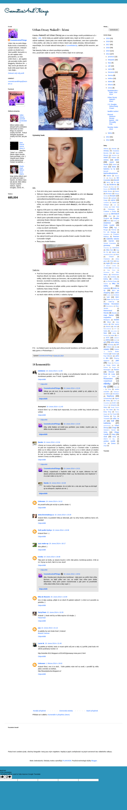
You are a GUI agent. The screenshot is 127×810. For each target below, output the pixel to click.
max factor (109, 315)
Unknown (41, 501)
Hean (117, 254)
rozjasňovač (108, 381)
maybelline (107, 317)
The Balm (109, 409)
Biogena (106, 187)
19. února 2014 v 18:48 (52, 557)
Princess (116, 363)
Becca (111, 178)
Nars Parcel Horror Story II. (22, 145)
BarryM (106, 171)
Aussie (106, 164)
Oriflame (109, 347)
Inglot (108, 263)
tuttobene (41, 371)
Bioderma (112, 184)
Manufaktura (109, 306)
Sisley (108, 400)
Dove (108, 221)
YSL (105, 443)
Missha (108, 326)
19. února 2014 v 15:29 (63, 515)
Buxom (106, 198)
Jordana (106, 268)
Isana (115, 263)
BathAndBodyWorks (111, 173)
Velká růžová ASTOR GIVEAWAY (23, 119)
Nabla (105, 331)
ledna (110, 133)
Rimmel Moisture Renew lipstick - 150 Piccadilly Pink (113, 119)
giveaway (107, 245)
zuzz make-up (43, 543)
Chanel (111, 256)
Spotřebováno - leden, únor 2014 (113, 92)
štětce (105, 407)
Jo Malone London (110, 265)
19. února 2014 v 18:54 (72, 574)
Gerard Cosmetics (110, 243)
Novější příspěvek (39, 711)
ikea (117, 261)
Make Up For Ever (113, 299)
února (110, 88)
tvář (112, 421)
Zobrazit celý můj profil (16, 73)
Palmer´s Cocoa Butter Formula (111, 352)
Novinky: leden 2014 (113, 128)
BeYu (108, 182)
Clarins (114, 202)
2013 (108, 137)
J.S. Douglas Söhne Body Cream (113, 106)
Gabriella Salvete (112, 239)
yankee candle (109, 441)
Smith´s (114, 403)
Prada (109, 363)
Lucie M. (41, 643)
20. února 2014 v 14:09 (59, 597)
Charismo (107, 259)
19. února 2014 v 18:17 (57, 543)
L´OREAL (116, 279)
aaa (39, 628)
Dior (110, 216)
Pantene (114, 354)
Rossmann (108, 378)
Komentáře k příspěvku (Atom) (59, 715)
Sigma (117, 398)
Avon (105, 167)
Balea (114, 167)
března (110, 85)
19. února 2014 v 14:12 (54, 501)
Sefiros (107, 394)
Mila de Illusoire (44, 597)
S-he (109, 389)
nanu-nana (114, 331)
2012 (108, 140)
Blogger (94, 761)
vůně (105, 437)
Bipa (112, 187)
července (111, 72)
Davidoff (106, 214)
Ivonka (40, 557)
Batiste (109, 176)
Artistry (106, 160)
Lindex (109, 295)
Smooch (106, 405)
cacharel (114, 198)
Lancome (107, 288)
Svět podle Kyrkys (45, 530)
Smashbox (107, 403)
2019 (108, 38)
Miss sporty (115, 324)
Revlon (116, 370)
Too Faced (113, 414)
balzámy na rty (109, 169)
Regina (114, 367)
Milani (109, 322)
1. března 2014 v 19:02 (54, 663)
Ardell (106, 157)
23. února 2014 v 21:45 (53, 643)
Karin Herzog (115, 268)
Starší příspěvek (92, 711)
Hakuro (114, 252)
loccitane (116, 295)
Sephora (110, 396)
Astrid (111, 162)
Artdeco (113, 157)
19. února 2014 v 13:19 (72, 388)
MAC (117, 297)
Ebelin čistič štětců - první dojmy (22, 170)
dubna (110, 81)
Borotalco (109, 193)
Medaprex (107, 320)
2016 (108, 48)
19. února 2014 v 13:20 (72, 424)
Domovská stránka (66, 711)
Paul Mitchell (108, 356)
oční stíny (115, 342)
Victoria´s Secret (109, 430)
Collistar (106, 207)
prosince (111, 57)
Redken (106, 367)
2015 (108, 51)
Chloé (112, 261)
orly (115, 347)
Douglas (116, 218)
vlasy (114, 434)
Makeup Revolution (111, 304)
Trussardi (106, 418)
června (110, 75)
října (109, 63)
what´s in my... (109, 439)
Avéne (115, 164)
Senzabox (116, 394)
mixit (115, 326)
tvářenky (107, 423)
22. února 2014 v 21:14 (49, 628)
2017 (108, 44)
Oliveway (110, 345)
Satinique (116, 391)
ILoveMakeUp (71, 45)
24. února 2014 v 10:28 (57, 483)
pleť (117, 360)
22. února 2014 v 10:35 (55, 612)
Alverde (114, 148)
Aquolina (114, 155)
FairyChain (42, 612)
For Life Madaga (110, 232)
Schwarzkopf (108, 398)
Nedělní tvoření (113, 111)
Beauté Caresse (43, 633)
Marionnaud (108, 310)
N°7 (115, 328)
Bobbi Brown (108, 191)
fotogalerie (106, 234)
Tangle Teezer (115, 407)
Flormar (113, 230)
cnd (115, 205)
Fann (106, 227)
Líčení (117, 293)
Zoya (105, 445)
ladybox (106, 283)
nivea (114, 333)
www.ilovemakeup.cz (46, 515)
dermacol (115, 214)
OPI (117, 345)
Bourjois (113, 196)
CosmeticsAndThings (26, 11)
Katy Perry (111, 270)
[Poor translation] (8, 777)
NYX (107, 338)
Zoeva (113, 443)
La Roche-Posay (111, 281)
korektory (113, 277)
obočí (115, 340)
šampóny (114, 405)
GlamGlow (115, 248)
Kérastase (106, 272)
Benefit (116, 180)
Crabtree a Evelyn (110, 211)
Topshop (106, 416)
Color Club (115, 207)
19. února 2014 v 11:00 (54, 371)
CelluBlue (106, 202)
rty (105, 386)
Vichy (105, 432)
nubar (112, 335)
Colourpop (111, 209)
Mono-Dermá (107, 328)
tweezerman (107, 425)
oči (105, 342)
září (109, 66)
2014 (108, 54)
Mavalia (114, 313)
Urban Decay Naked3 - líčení (112, 99)
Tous (114, 416)
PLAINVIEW (67, 761)
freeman (116, 236)
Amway (106, 151)
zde (39, 38)
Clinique (106, 205)
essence (107, 223)
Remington (107, 370)
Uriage (114, 428)
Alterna (106, 148)
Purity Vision (111, 365)
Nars (105, 333)
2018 (108, 41)
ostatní (106, 349)
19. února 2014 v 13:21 (72, 468)
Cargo (105, 200)
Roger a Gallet (109, 376)
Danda (40, 442)
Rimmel (111, 372)
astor (117, 160)
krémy (106, 279)
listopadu (111, 60)
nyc (118, 335)
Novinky (106, 335)
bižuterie (113, 189)
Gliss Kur (109, 250)
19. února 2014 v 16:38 (61, 530)
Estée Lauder (109, 225)
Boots (117, 191)
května (110, 78)
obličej (107, 340)
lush (108, 297)
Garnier (111, 241)
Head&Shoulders (108, 254)
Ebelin (115, 220)
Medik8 (116, 320)
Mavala (106, 313)
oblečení (116, 337)
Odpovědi (43, 384)
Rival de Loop (109, 374)
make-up (111, 301)
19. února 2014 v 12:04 (52, 442)
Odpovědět (42, 379)
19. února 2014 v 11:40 (54, 407)
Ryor (115, 387)
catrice (113, 200)
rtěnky (107, 383)
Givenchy (106, 247)
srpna (110, 69)
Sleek (115, 400)
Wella (114, 437)
